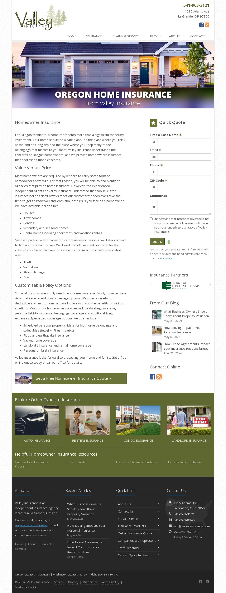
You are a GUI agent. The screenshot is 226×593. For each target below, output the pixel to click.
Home (71, 36)
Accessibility (110, 582)
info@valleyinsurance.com (191, 526)
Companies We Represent (138, 540)
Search (59, 582)
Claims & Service (127, 36)
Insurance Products (138, 526)
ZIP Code (158, 180)
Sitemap (20, 549)
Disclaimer (90, 582)
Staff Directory (138, 548)
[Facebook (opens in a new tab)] (201, 24)
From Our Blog (164, 303)
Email (156, 150)
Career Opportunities (138, 555)
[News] (207, 24)
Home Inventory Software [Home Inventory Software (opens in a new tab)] (184, 462)
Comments (158, 195)
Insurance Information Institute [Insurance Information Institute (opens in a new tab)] (136, 462)
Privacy (73, 582)
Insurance (95, 36)
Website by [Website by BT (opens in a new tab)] (26, 587)
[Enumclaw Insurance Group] (180, 285)
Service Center (138, 518)
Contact (199, 36)
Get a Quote (63, 378)
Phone (156, 165)
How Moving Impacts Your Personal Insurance (181, 332)
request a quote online (31, 525)
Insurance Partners (169, 275)
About (176, 36)
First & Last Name (166, 135)
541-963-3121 (184, 514)
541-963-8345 (184, 520)
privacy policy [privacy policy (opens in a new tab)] (163, 258)
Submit (157, 242)
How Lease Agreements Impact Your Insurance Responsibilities (181, 348)
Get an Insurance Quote (138, 533)
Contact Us (138, 511)
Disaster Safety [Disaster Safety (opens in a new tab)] (76, 462)
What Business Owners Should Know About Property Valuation (181, 316)
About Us (138, 504)
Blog (156, 36)
